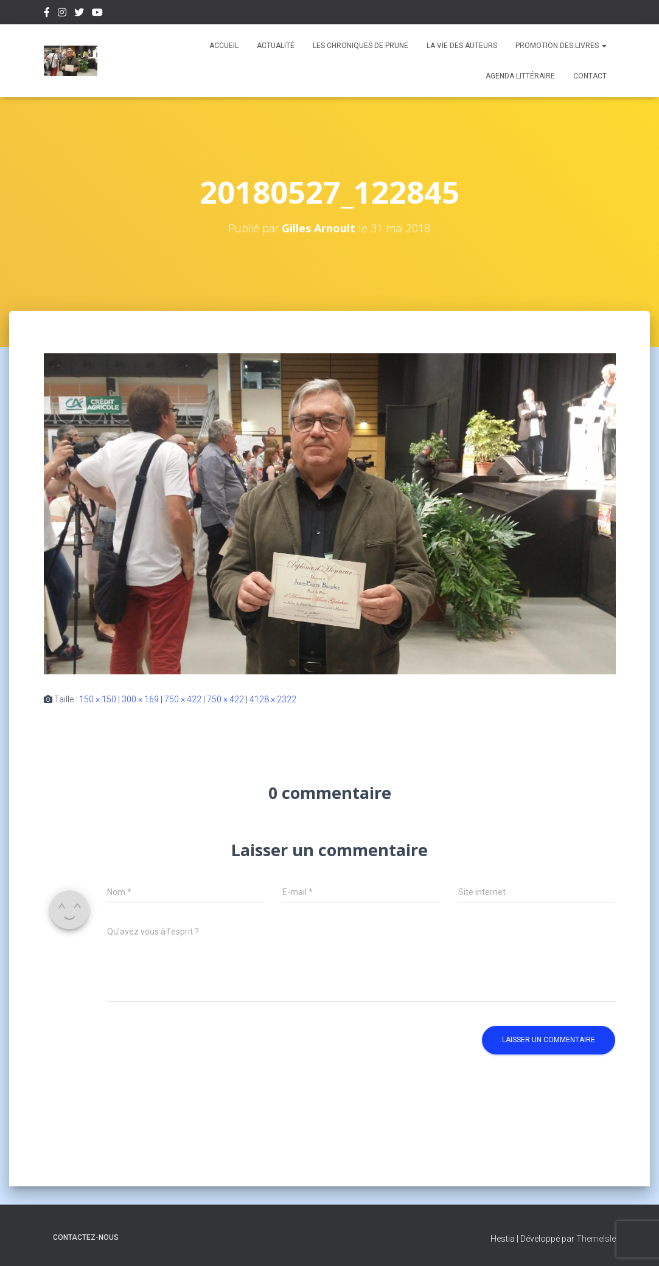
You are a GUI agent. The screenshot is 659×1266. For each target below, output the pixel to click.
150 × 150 (97, 699)
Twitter (79, 14)
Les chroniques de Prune (360, 45)
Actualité (276, 45)
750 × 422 (182, 699)
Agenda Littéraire (520, 76)
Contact (590, 76)
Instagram (62, 14)
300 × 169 (140, 699)
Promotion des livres (561, 45)
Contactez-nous (86, 1237)
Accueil (224, 45)
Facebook (47, 14)
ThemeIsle (596, 1239)
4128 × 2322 (272, 699)
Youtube (97, 14)
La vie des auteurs (462, 45)
